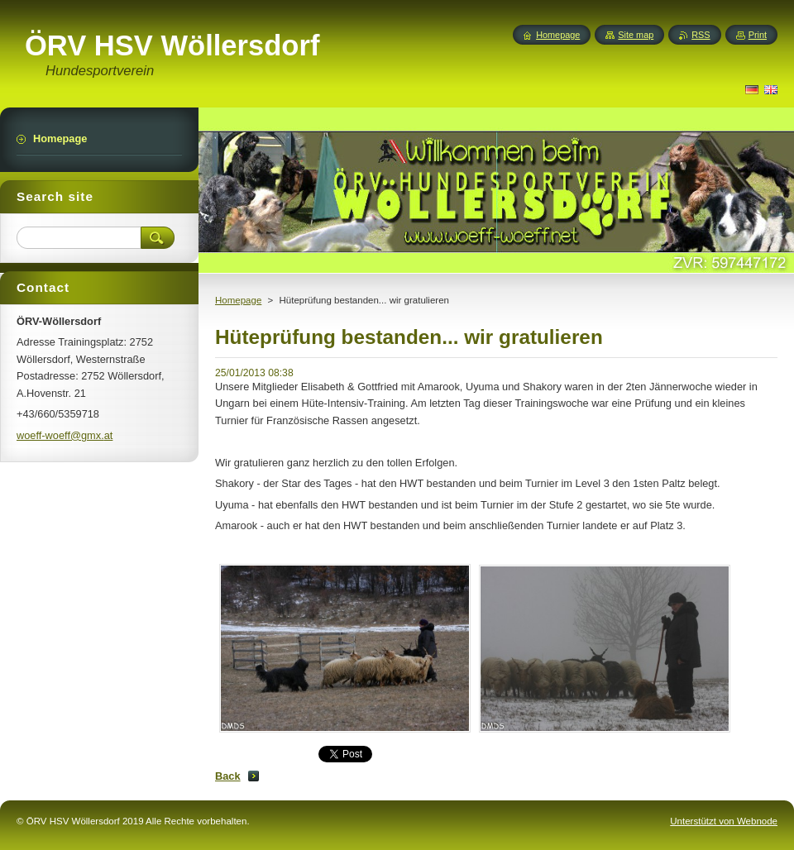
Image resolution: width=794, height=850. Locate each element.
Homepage (238, 300)
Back (228, 776)
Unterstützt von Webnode (723, 821)
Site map (635, 35)
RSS (700, 35)
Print (758, 35)
